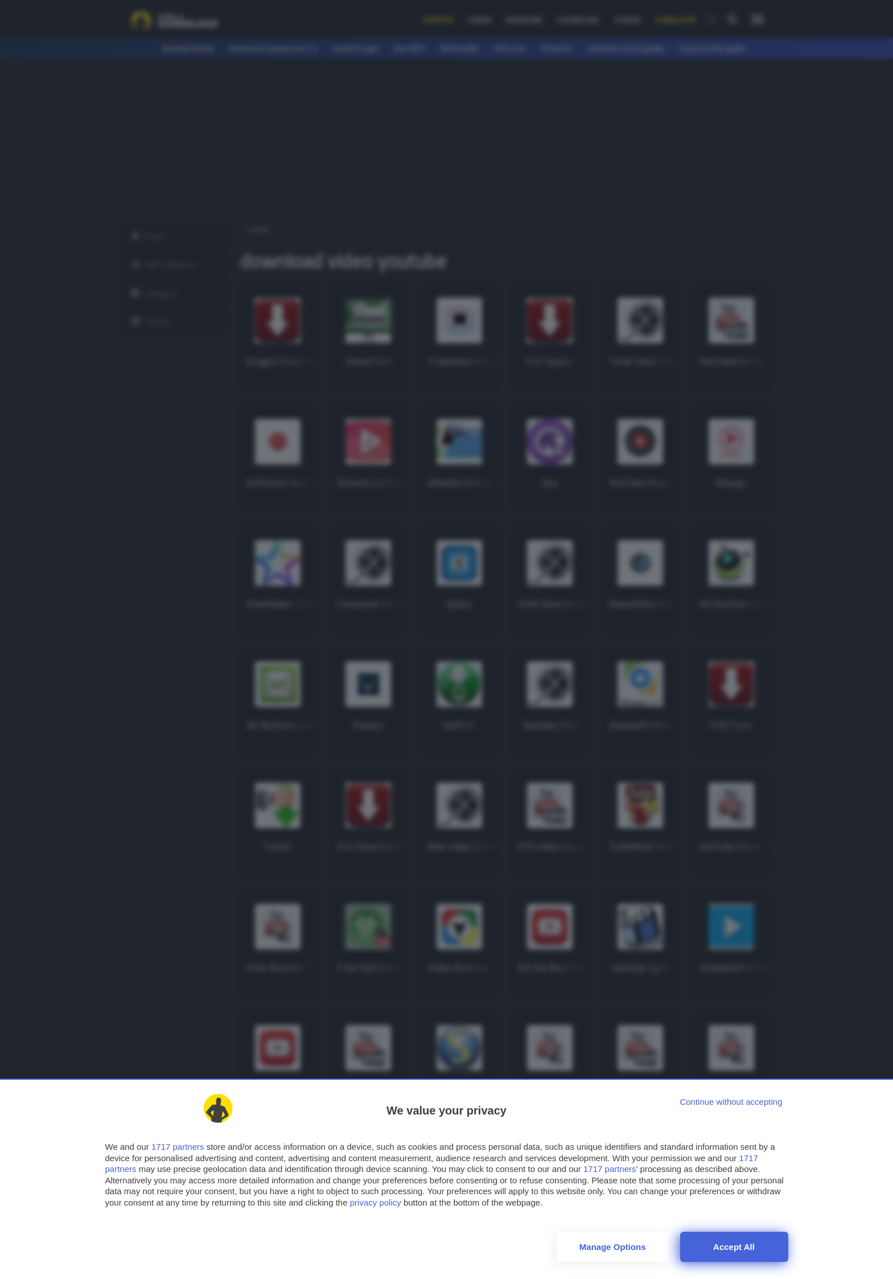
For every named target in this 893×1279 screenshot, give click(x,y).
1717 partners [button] (177, 1146)
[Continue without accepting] (731, 1101)
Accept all (734, 1247)
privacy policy (375, 1202)
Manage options (612, 1247)
